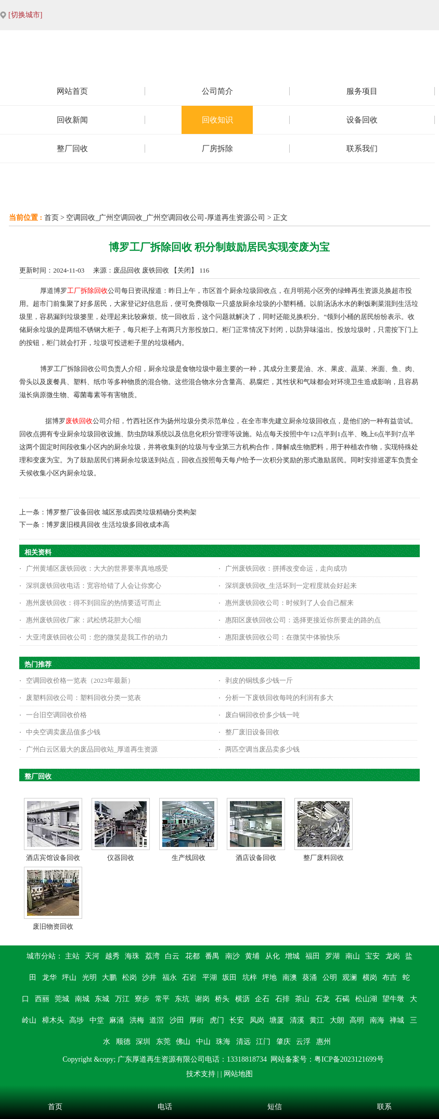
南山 (352, 956)
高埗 (76, 1020)
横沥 (242, 999)
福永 (169, 977)
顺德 (123, 1042)
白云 (172, 956)
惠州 (323, 1042)
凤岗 (257, 1020)
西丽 (42, 999)
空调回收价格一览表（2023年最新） (80, 680)
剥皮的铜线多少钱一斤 (259, 680)
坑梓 (249, 977)
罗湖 (332, 956)
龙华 (49, 977)
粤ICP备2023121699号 (349, 1059)
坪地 (269, 977)
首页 (51, 218)
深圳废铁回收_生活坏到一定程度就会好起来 (291, 585)
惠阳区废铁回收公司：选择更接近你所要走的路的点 (303, 620)
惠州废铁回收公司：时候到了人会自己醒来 (289, 603)
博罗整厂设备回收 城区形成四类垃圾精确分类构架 (121, 512)
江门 (263, 1042)
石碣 (342, 999)
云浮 (303, 1042)
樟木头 (53, 1020)
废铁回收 (79, 421)
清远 (243, 1042)
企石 (262, 999)
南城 (82, 999)
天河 (92, 956)
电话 (165, 1107)
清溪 (297, 1020)
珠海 (223, 1042)
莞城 (62, 999)
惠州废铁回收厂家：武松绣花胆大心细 (83, 620)
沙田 (177, 1020)
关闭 (184, 270)
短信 (274, 1107)
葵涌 (309, 977)
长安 (236, 1020)
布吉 (389, 977)
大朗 (337, 1020)
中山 (203, 1042)
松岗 (129, 977)
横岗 (370, 977)
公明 (329, 977)
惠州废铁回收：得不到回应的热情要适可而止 (93, 603)
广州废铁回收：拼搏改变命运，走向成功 (286, 568)
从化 (272, 956)
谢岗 (202, 999)
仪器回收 (120, 858)
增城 (292, 956)
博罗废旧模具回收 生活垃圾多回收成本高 (108, 524)
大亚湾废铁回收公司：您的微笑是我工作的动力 (97, 637)
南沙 (232, 956)
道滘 (156, 1020)
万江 (122, 999)
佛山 (183, 1042)
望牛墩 (393, 999)
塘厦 (276, 1020)
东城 (102, 999)
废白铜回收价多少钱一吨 (262, 715)
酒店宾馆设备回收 (53, 858)
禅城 (397, 1020)
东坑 (182, 999)
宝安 (372, 956)
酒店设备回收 (256, 858)
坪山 (69, 977)
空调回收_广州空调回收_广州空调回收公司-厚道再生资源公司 (165, 218)
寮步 (142, 999)
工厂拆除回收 (87, 290)
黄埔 (252, 956)
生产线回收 (188, 858)
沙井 (149, 977)
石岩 (189, 977)
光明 (89, 977)
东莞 (163, 1042)
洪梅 (137, 1020)
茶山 (302, 999)
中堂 (96, 1020)
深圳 (143, 1042)
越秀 (112, 956)
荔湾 (152, 956)
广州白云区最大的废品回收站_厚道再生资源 (92, 749)
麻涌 (116, 1020)
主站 (72, 956)
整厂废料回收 (323, 858)
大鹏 (109, 977)
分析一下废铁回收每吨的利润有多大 (279, 698)
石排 (282, 999)
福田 (312, 956)
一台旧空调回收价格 (56, 715)
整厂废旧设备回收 (252, 732)
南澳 (289, 977)
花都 (192, 956)
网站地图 (238, 1074)
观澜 (349, 977)
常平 (162, 999)
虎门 (217, 1020)
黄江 (316, 1020)
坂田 (229, 977)
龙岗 (392, 956)
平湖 (209, 977)
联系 (384, 1107)
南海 (377, 1020)
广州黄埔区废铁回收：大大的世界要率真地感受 (97, 568)
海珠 (132, 956)
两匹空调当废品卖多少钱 (262, 749)
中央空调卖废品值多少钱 (63, 732)
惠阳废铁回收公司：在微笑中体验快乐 (282, 637)
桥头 (222, 999)
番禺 (212, 956)
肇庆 (283, 1042)
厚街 (196, 1020)
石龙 (322, 999)
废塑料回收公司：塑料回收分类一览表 (83, 698)
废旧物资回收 (53, 926)
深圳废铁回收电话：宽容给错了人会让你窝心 (93, 585)
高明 (357, 1020)
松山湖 (366, 999)
